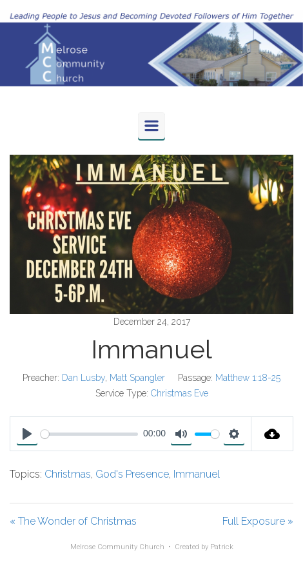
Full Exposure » (257, 521)
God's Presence (132, 474)
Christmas (67, 474)
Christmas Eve (179, 393)
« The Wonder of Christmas (73, 521)
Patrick (221, 547)
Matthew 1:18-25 (247, 378)
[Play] (27, 433)
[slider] (89, 434)
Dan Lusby (83, 378)
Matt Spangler (137, 378)
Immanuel (196, 474)
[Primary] (151, 125)
